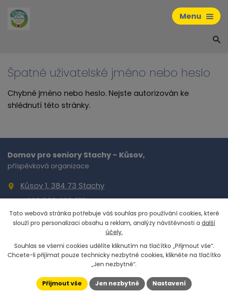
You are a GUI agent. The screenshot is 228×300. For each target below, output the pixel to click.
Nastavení (169, 283)
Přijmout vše (62, 283)
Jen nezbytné (117, 283)
